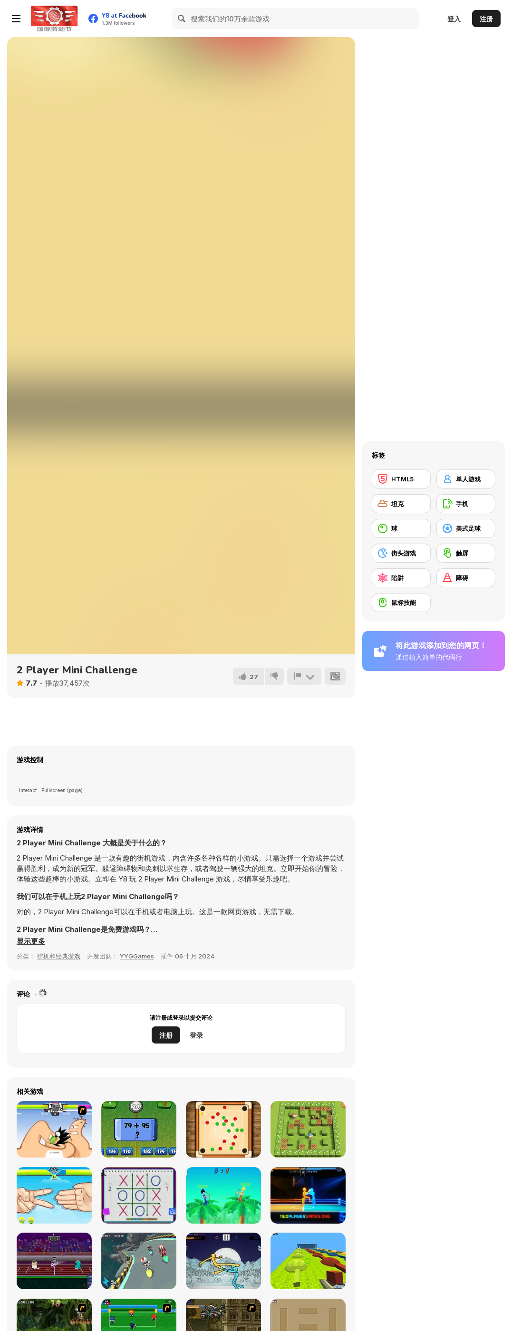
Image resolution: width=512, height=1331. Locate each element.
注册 (486, 19)
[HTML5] (401, 478)
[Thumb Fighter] (54, 1129)
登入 (454, 19)
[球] (401, 528)
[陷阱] (401, 577)
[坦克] (401, 503)
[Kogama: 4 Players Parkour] (308, 1261)
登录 (196, 1035)
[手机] (465, 503)
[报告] (304, 676)
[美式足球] (465, 528)
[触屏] (465, 553)
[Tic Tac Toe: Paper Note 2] (138, 1195)
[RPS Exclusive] (54, 1195)
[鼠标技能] (401, 602)
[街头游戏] (401, 553)
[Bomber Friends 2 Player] (308, 1129)
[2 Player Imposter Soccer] (54, 1261)
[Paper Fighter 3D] (223, 1261)
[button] (31, 941)
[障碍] (465, 577)
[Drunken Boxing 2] (308, 1195)
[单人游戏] (465, 478)
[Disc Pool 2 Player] (223, 1129)
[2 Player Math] (138, 1129)
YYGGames (137, 956)
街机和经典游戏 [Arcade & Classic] (58, 956)
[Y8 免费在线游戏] (54, 18)
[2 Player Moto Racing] (138, 1261)
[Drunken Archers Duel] (223, 1195)
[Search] (182, 18)
